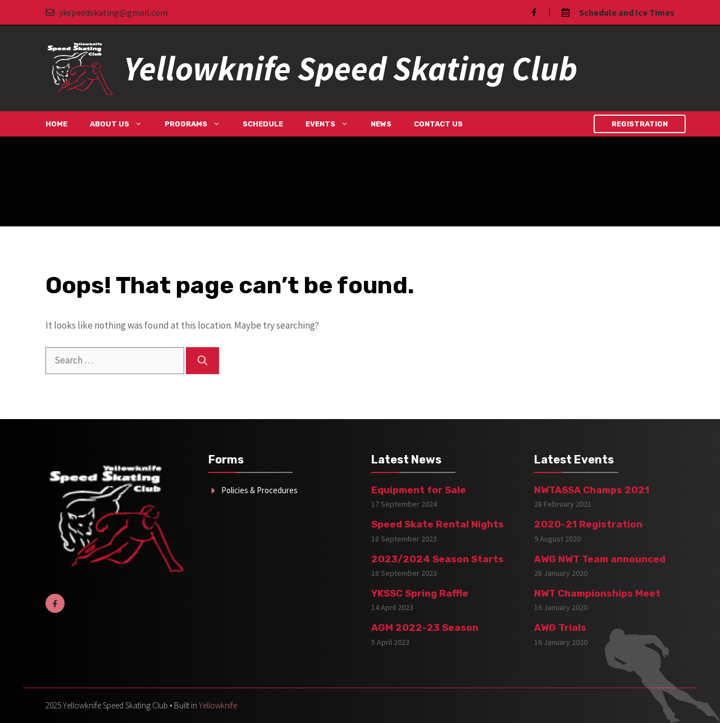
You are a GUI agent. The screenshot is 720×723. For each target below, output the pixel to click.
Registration (640, 124)
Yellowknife (218, 705)
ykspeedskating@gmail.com (113, 12)
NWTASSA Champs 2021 (591, 489)
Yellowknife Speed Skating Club (350, 68)
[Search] (202, 360)
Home (56, 124)
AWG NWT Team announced (600, 559)
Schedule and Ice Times (627, 12)
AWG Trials (560, 627)
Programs (198, 124)
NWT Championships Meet (597, 593)
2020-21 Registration (588, 524)
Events (332, 124)
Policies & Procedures (259, 490)
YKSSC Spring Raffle (419, 593)
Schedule (263, 124)
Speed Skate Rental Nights (437, 524)
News (381, 124)
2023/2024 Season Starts (437, 559)
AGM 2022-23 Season (425, 627)
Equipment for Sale (418, 489)
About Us (121, 124)
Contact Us (438, 124)
